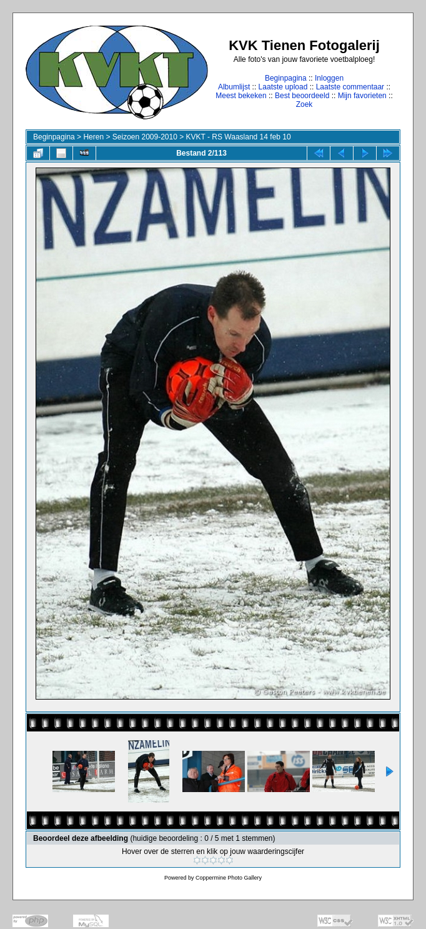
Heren (93, 137)
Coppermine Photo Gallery (229, 878)
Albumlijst (234, 87)
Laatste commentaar (350, 87)
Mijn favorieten (362, 95)
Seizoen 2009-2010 (144, 137)
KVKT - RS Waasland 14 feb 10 (238, 137)
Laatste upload (283, 87)
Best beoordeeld (302, 95)
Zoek (304, 104)
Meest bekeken (240, 95)
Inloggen (329, 78)
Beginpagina (286, 78)
